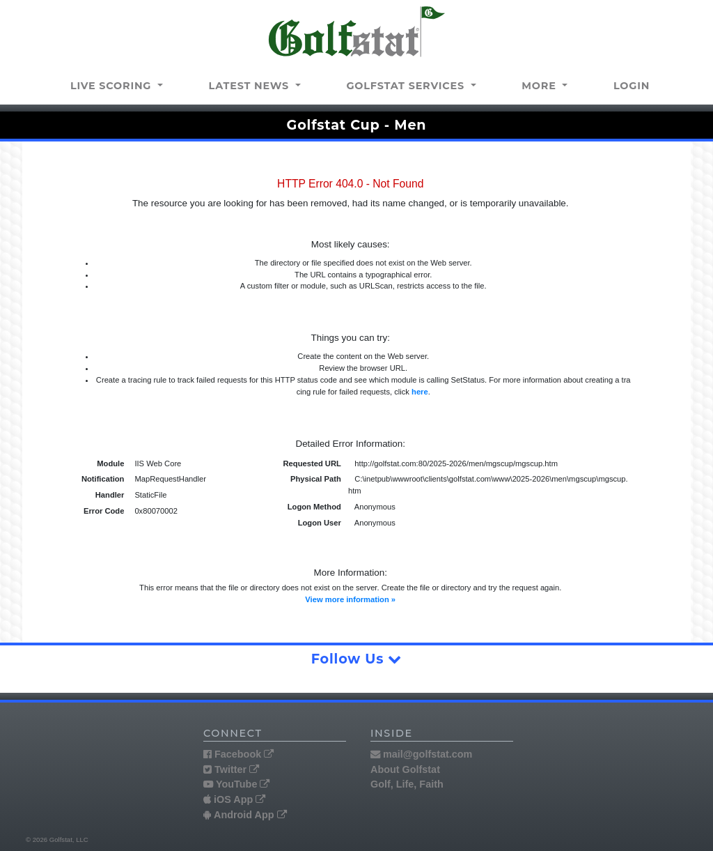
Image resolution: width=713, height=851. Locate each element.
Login (631, 85)
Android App (245, 814)
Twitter (231, 769)
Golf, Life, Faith (407, 784)
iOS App (234, 799)
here (420, 392)
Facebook (238, 754)
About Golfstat (405, 769)
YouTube (236, 784)
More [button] (540, 85)
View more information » (350, 599)
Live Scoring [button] (112, 85)
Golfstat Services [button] (406, 85)
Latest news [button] (250, 85)
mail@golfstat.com (421, 754)
